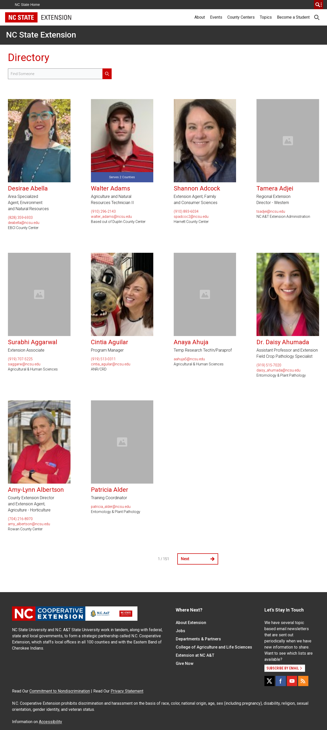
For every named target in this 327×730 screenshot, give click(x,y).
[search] (318, 4)
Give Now (184, 663)
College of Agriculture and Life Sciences (214, 647)
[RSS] (303, 681)
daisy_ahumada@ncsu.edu (278, 370)
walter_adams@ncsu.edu (111, 216)
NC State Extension (41, 35)
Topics (266, 17)
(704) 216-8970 (20, 519)
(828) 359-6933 (20, 218)
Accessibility (50, 721)
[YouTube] (292, 681)
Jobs (180, 630)
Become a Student (293, 17)
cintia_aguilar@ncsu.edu (110, 364)
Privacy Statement (127, 691)
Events (216, 17)
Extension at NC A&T (195, 655)
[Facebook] (281, 681)
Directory (28, 58)
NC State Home (27, 5)
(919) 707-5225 (20, 359)
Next (198, 558)
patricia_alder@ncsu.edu (111, 507)
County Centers (241, 17)
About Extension (191, 622)
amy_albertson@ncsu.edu (29, 524)
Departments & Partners (198, 639)
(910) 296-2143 (103, 211)
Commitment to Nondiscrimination (59, 691)
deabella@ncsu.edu (23, 223)
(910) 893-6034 (186, 211)
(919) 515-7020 (268, 365)
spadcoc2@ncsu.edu (191, 216)
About (199, 17)
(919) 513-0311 (103, 359)
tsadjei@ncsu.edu (270, 211)
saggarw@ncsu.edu (24, 364)
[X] (269, 681)
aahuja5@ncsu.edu (189, 359)
